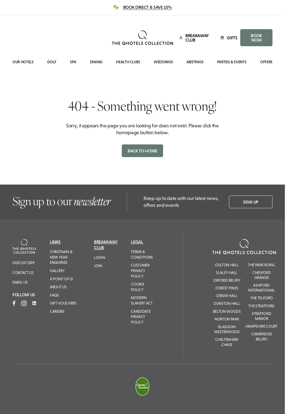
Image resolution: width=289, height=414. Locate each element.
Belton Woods (227, 311)
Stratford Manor (261, 316)
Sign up (250, 201)
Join (98, 266)
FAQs (54, 295)
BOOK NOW (256, 37)
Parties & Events (232, 62)
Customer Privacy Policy (140, 270)
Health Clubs (128, 62)
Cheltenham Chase (226, 342)
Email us (20, 282)
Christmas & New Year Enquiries (61, 257)
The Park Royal (261, 265)
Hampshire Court (261, 326)
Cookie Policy (137, 287)
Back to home (142, 150)
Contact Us (23, 272)
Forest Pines (226, 288)
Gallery (57, 270)
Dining (96, 62)
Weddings (163, 62)
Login (99, 257)
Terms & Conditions (142, 254)
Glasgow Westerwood (227, 329)
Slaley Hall (226, 272)
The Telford (261, 298)
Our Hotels (23, 62)
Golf (51, 62)
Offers (266, 62)
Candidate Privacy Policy (140, 316)
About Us (58, 287)
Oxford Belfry (227, 280)
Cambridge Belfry (261, 336)
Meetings (195, 62)
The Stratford (261, 306)
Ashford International (261, 287)
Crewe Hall (226, 296)
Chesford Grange (261, 275)
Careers (57, 311)
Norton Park (227, 319)
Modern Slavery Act (141, 300)
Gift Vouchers (63, 303)
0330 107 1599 (23, 263)
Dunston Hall (227, 303)
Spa (73, 62)
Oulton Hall (227, 265)
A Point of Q (61, 279)
